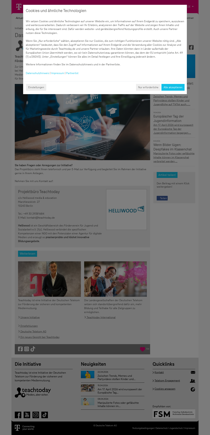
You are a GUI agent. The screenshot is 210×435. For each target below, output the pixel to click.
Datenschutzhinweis (37, 73)
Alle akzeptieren (173, 87)
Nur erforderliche (148, 87)
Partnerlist (72, 73)
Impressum (57, 73)
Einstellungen (36, 87)
